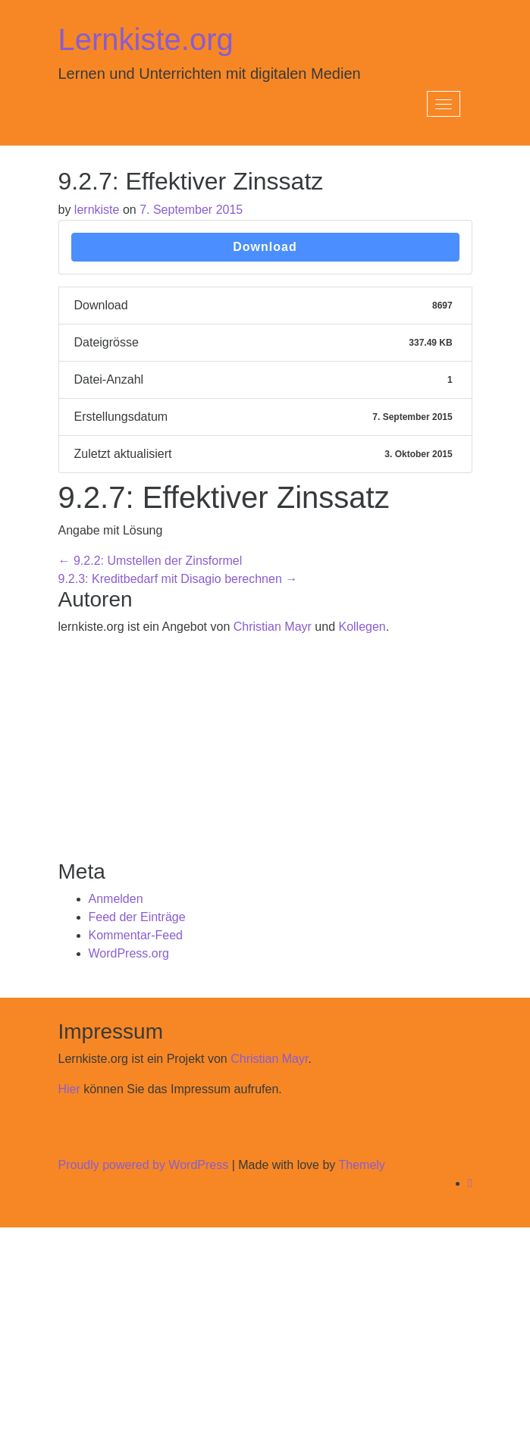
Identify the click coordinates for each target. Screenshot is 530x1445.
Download (264, 246)
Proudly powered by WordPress (143, 1164)
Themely (361, 1164)
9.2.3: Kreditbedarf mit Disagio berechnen (178, 578)
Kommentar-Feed (136, 935)
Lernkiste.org (146, 39)
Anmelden (116, 898)
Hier (69, 1089)
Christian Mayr (273, 626)
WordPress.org (129, 953)
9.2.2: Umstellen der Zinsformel (150, 560)
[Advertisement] (265, 754)
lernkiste (97, 209)
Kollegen (361, 626)
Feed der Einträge (137, 917)
